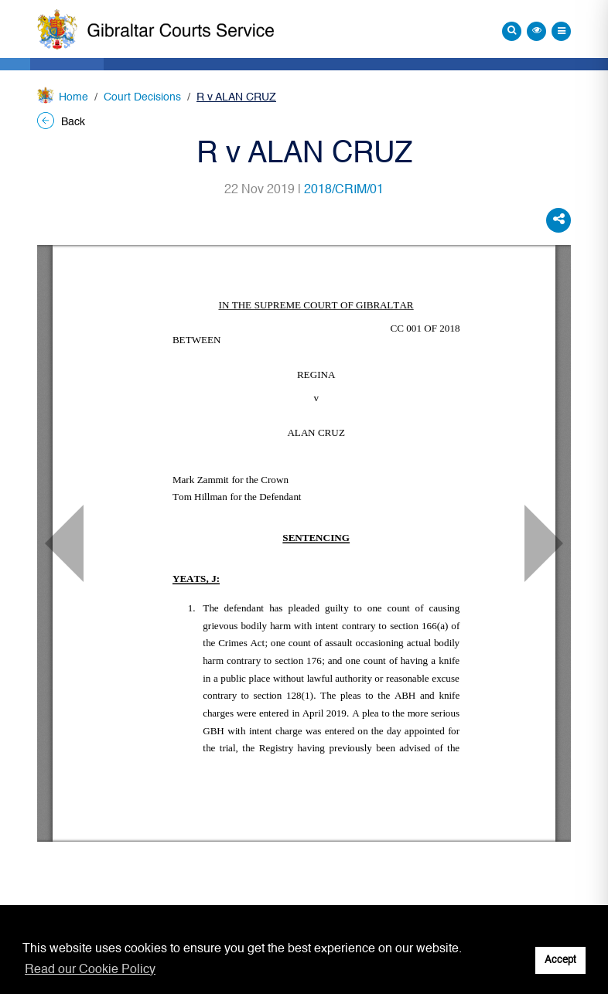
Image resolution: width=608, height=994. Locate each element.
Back (61, 122)
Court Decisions (142, 97)
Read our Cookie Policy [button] (90, 970)
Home (73, 97)
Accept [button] (560, 960)
